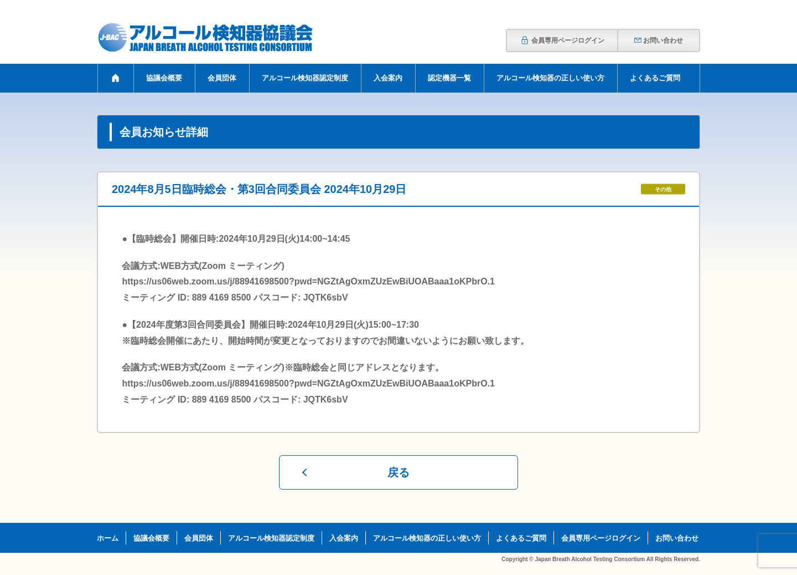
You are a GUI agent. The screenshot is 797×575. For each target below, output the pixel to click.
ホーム (107, 538)
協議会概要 (164, 78)
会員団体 (222, 78)
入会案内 (388, 78)
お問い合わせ (658, 40)
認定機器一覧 (449, 78)
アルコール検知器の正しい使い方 (550, 78)
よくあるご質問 (655, 78)
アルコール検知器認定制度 (305, 78)
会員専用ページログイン (562, 40)
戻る (398, 472)
